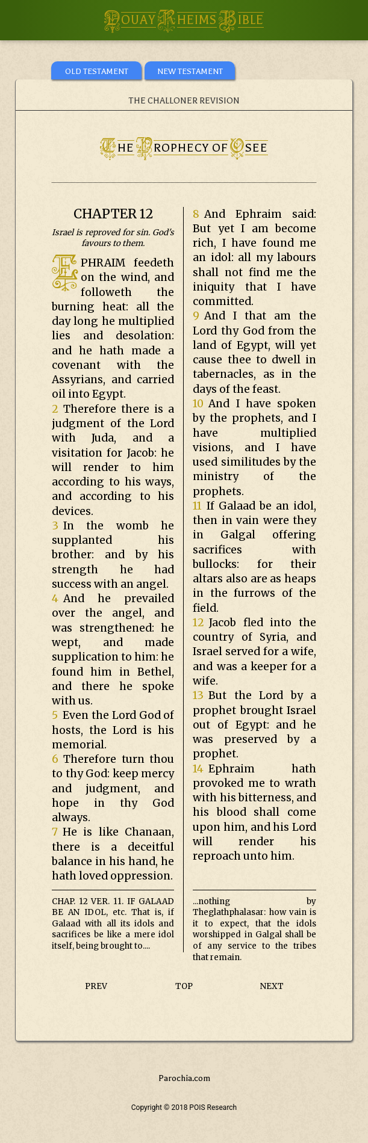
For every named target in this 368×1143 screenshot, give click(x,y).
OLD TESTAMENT (96, 71)
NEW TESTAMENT (190, 71)
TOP (184, 986)
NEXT (272, 986)
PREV (96, 986)
